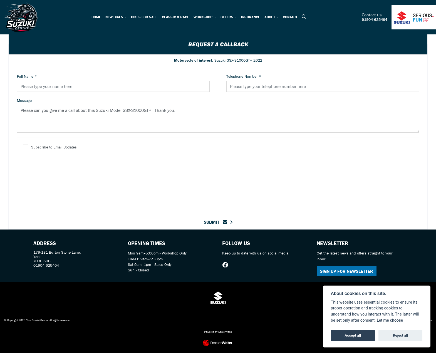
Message (24, 100)
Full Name (27, 76)
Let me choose (390, 320)
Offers (227, 17)
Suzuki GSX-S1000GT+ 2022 (218, 60)
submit (215, 222)
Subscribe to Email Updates (50, 147)
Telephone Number (243, 76)
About (270, 17)
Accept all (353, 335)
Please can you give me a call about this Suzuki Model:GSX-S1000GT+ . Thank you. (218, 119)
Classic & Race (175, 17)
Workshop (203, 17)
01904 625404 (374, 19)
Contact (290, 17)
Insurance (250, 17)
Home (96, 17)
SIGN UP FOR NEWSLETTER (346, 271)
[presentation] (218, 185)
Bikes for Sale (144, 17)
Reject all (400, 335)
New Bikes (114, 17)
